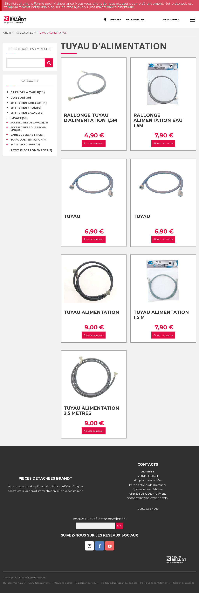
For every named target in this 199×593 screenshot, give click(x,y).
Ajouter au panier (93, 143)
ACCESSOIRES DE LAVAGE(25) (29, 122)
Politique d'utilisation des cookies (119, 582)
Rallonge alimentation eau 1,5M (158, 120)
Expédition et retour (86, 582)
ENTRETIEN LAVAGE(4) (26, 113)
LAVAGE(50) (19, 118)
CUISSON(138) (20, 97)
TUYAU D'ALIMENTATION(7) (28, 139)
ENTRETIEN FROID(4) (25, 107)
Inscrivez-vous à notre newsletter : (99, 519)
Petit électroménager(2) (31, 150)
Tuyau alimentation (91, 312)
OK (119, 526)
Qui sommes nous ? (14, 582)
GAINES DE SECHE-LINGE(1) (27, 135)
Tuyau (72, 216)
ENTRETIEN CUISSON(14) (28, 102)
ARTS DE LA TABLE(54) (27, 92)
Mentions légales (63, 582)
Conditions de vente (40, 582)
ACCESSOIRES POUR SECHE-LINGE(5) (28, 129)
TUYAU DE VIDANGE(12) (25, 144)
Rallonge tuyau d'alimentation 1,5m (90, 118)
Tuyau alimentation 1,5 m (161, 315)
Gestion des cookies (183, 582)
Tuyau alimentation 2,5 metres (91, 411)
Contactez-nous (148, 508)
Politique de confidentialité (155, 582)
